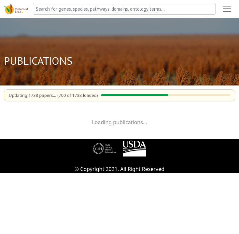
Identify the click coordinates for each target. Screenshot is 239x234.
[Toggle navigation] (227, 9)
